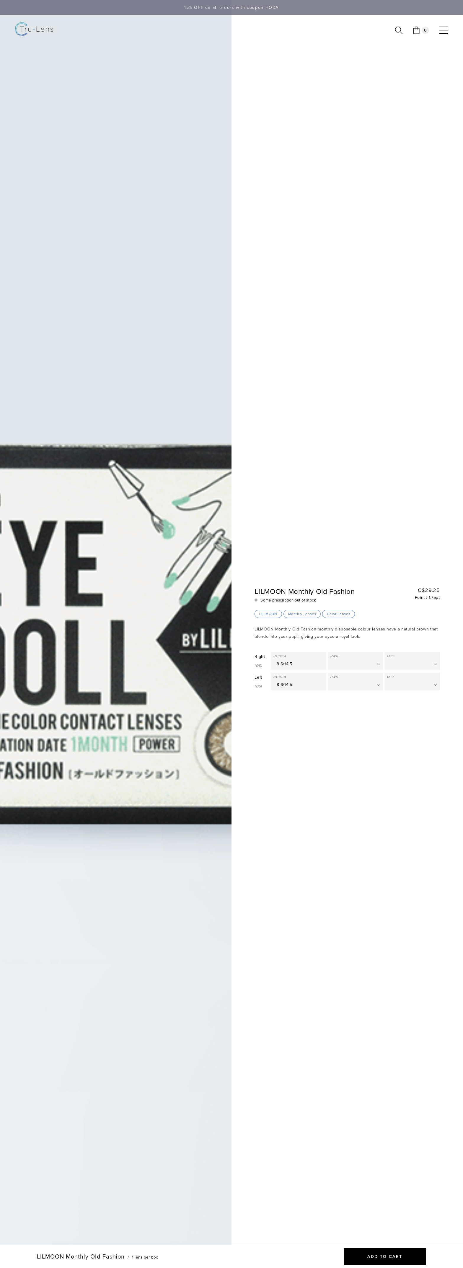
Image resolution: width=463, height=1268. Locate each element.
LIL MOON (268, 614)
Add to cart (384, 1256)
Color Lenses (338, 614)
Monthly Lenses (302, 614)
